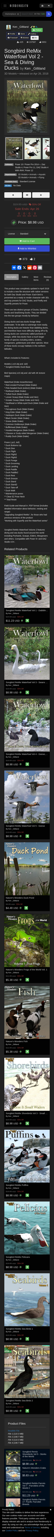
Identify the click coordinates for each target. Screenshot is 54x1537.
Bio (34, 38)
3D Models (23, 174)
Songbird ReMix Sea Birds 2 (19, 1400)
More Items (35, 278)
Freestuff (13, 38)
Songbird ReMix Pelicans (18, 1257)
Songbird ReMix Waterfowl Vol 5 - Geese (25, 826)
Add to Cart (27, 241)
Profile (11, 34)
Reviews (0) (47, 278)
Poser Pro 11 (29, 167)
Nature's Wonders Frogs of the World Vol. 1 (26, 969)
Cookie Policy (12, 1530)
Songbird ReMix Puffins (17, 1185)
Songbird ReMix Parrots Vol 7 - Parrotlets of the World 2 (33, 1485)
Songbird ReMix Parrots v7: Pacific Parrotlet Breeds (33, 1501)
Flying (41, 177)
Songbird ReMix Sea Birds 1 (19, 1329)
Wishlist (25, 38)
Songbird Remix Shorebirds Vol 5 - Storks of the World (34, 1454)
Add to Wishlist (27, 248)
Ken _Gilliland (35, 68)
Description (11, 277)
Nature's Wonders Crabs (34, 1468)
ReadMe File (13, 1431)
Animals (33, 174)
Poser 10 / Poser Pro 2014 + (28, 164)
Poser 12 (29, 170)
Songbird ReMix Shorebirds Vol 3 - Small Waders (29, 1113)
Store (21, 34)
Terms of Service (32, 1527)
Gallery (32, 34)
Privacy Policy (32, 1530)
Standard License (27, 181)
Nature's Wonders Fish (17, 1041)
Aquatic (42, 174)
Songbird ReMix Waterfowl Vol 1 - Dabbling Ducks (30, 610)
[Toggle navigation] (4, 5)
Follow (37, 30)
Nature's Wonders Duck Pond (20, 898)
